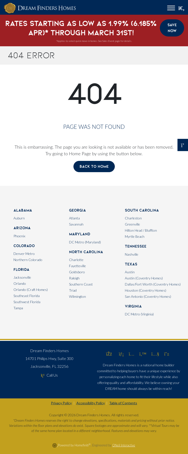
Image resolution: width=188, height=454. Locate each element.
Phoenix (19, 236)
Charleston (133, 218)
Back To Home (94, 166)
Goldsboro (77, 272)
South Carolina (142, 210)
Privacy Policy (61, 403)
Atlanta (74, 218)
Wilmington (77, 296)
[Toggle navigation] (171, 9)
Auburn (19, 218)
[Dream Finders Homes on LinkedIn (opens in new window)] (121, 354)
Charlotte (76, 260)
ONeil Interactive (123, 445)
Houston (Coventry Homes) (145, 290)
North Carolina (86, 252)
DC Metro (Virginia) (139, 314)
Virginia (133, 306)
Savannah (76, 224)
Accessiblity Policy (90, 403)
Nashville (131, 254)
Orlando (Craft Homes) (30, 289)
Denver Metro (24, 253)
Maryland (79, 234)
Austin (130, 272)
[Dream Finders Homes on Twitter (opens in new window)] (142, 354)
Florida (21, 269)
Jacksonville (22, 277)
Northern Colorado (27, 260)
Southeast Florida (26, 296)
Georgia (77, 210)
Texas (131, 264)
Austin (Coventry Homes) (144, 278)
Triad (73, 290)
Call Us (49, 375)
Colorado (24, 245)
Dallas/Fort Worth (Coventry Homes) (153, 284)
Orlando (19, 283)
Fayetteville (77, 266)
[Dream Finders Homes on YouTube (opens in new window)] (155, 354)
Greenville (132, 224)
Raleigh (74, 278)
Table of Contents (123, 403)
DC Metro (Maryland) (85, 242)
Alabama (22, 210)
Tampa (18, 308)
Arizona (22, 228)
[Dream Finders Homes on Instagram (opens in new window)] (131, 354)
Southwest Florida (26, 302)
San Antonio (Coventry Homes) (148, 296)
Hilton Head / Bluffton (141, 230)
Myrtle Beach (134, 236)
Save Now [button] (172, 28)
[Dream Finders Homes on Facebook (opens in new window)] (109, 354)
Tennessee (135, 246)
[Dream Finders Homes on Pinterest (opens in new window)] (166, 354)
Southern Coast (81, 284)
